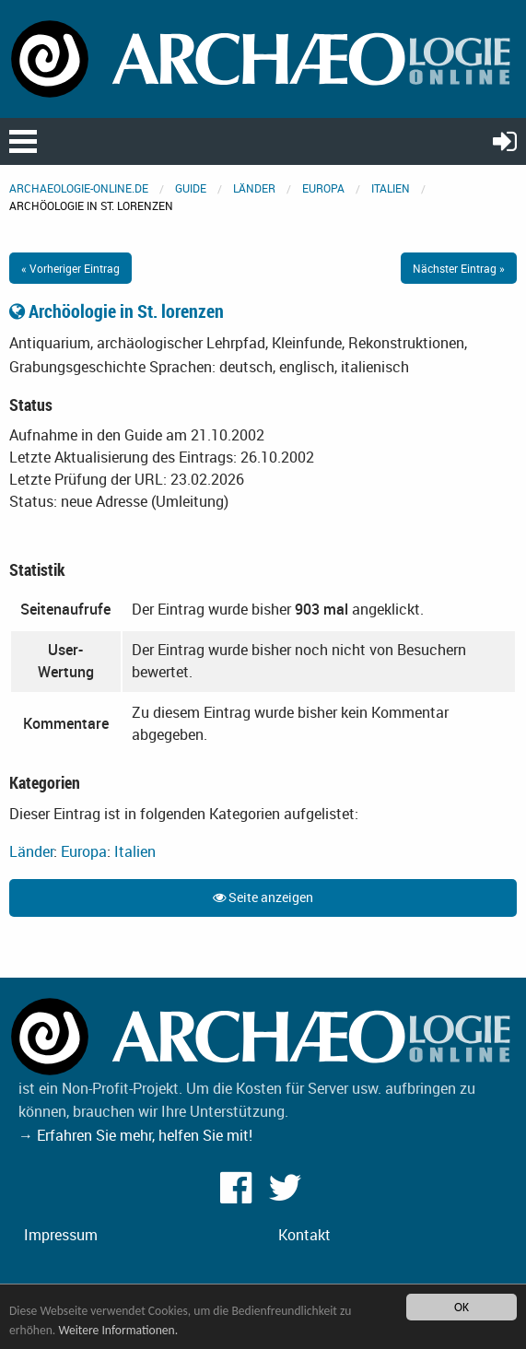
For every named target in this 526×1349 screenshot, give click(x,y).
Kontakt (304, 1235)
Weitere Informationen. (118, 1330)
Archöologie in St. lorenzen (116, 311)
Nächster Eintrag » (459, 268)
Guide (190, 188)
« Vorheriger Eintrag (70, 268)
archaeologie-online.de (78, 188)
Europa (323, 188)
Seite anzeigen (263, 897)
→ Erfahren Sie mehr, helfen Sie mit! (135, 1135)
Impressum (61, 1235)
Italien (390, 188)
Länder (254, 188)
